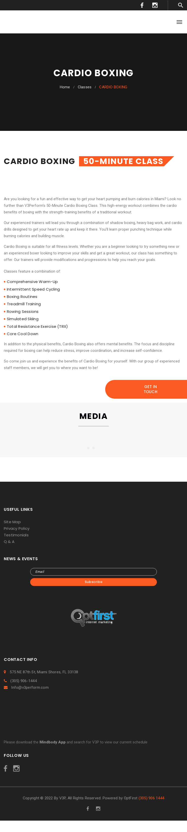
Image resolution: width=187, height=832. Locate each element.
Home (65, 87)
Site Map (12, 521)
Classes (85, 87)
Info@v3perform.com (26, 687)
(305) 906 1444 (151, 798)
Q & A (9, 541)
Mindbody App (53, 742)
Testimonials (16, 535)
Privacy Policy (16, 528)
